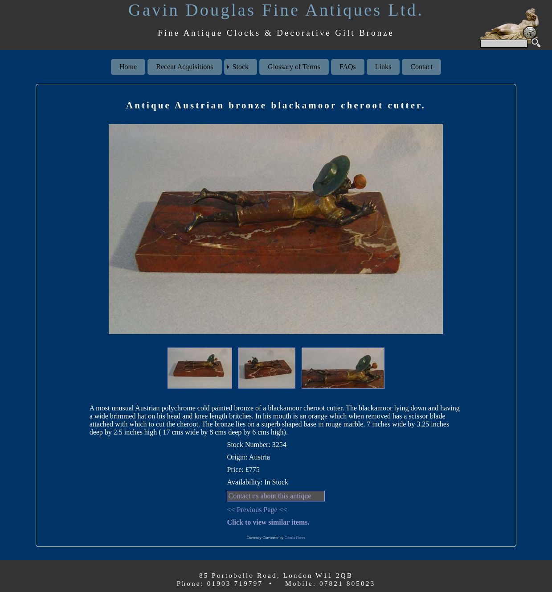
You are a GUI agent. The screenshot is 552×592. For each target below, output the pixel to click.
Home (128, 66)
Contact (421, 66)
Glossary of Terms (294, 66)
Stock (241, 66)
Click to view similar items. (268, 522)
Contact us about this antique (269, 496)
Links (383, 66)
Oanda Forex (295, 537)
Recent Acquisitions (184, 66)
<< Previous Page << (257, 509)
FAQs (347, 66)
